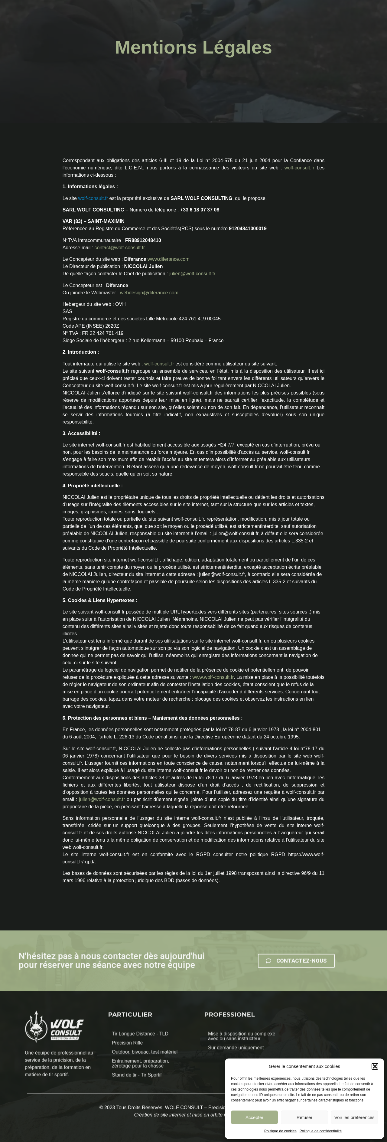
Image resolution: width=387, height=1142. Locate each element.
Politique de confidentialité (321, 1131)
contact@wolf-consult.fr (120, 247)
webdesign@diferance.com (149, 292)
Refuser (305, 1117)
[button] (375, 1066)
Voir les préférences (354, 1117)
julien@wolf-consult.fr (192, 273)
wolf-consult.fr (299, 167)
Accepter (254, 1117)
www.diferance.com (169, 259)
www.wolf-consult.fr (213, 677)
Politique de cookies (280, 1131)
